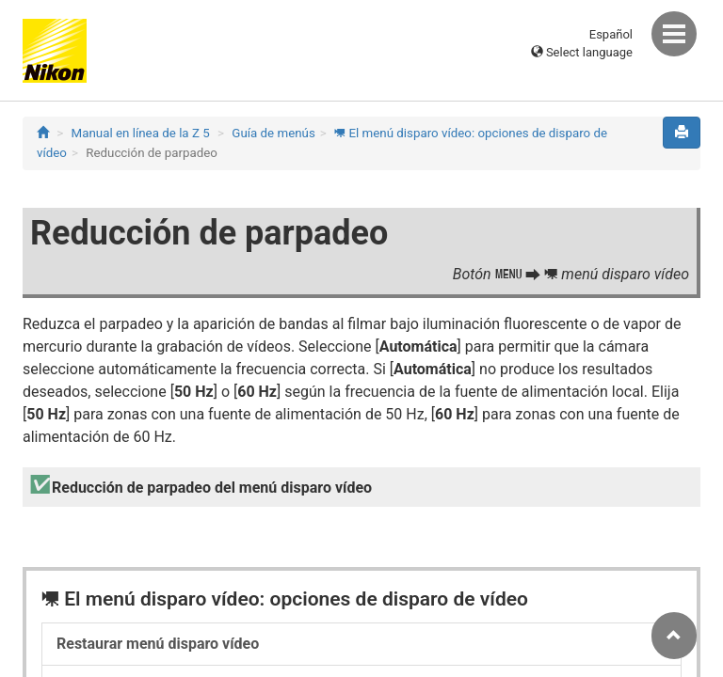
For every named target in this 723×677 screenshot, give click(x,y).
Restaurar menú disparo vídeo (157, 644)
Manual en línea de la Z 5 (141, 133)
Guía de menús (273, 133)
